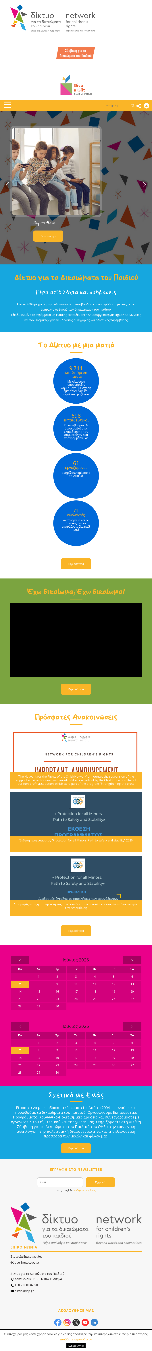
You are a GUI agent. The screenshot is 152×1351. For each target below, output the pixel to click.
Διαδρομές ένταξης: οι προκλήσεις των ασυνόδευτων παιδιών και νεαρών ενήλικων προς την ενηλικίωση (76, 906)
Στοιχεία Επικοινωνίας (26, 1257)
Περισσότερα (48, 236)
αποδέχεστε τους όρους (84, 1190)
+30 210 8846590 (24, 1285)
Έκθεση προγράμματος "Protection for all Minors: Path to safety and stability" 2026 (76, 840)
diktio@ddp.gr (22, 1291)
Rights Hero (44, 223)
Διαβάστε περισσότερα (76, 1339)
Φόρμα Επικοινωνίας (25, 1263)
